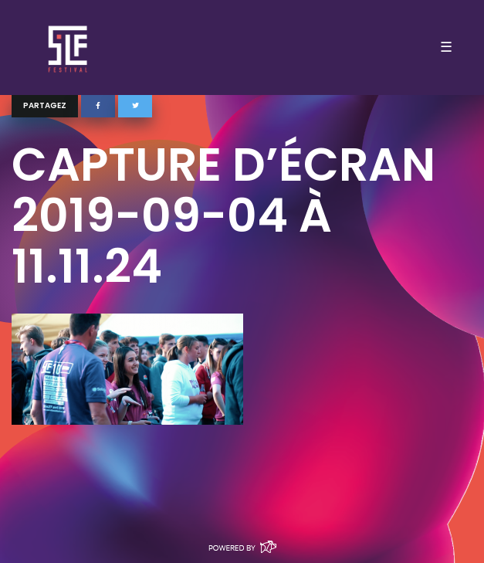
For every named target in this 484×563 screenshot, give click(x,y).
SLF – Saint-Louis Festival (68, 47)
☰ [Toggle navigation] (446, 47)
